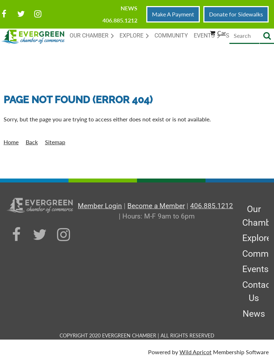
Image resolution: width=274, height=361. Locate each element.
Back (32, 142)
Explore (256, 238)
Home (11, 142)
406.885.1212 (119, 20)
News (129, 8)
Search (267, 36)
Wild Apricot (195, 352)
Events (255, 269)
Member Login (100, 206)
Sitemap (55, 142)
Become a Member (156, 206)
